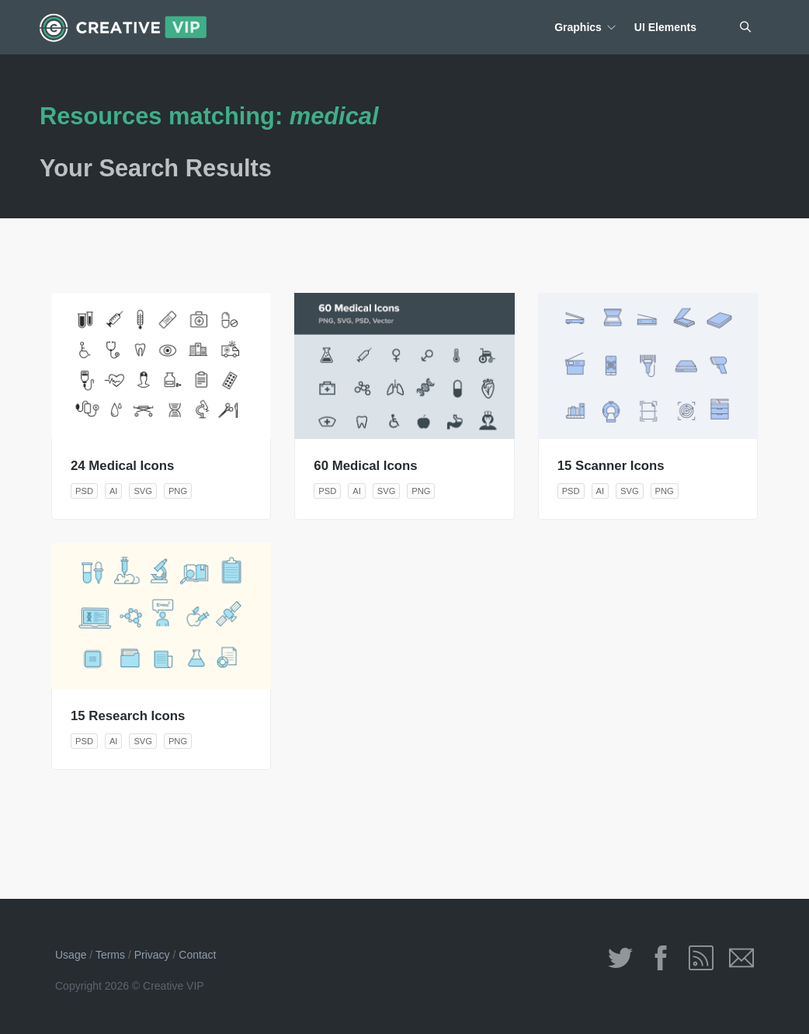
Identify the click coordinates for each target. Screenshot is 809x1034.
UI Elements (665, 27)
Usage (70, 955)
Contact (197, 955)
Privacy (152, 955)
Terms (110, 955)
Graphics (578, 27)
